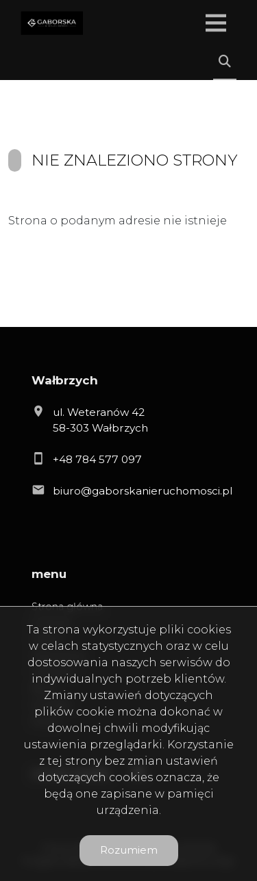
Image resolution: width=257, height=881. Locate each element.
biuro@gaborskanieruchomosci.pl (142, 490)
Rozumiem (129, 849)
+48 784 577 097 (97, 459)
